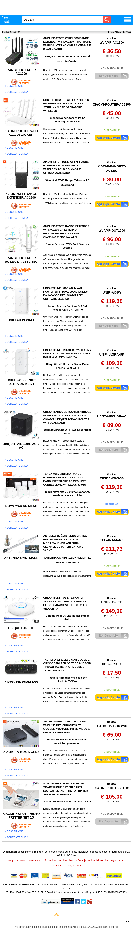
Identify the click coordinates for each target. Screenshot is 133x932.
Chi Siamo (20, 860)
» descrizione (14, 85)
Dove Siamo (34, 860)
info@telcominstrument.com (69, 892)
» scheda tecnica (16, 91)
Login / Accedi (117, 860)
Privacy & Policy (72, 865)
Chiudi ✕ (125, 921)
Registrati (57, 865)
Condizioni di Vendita (96, 860)
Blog (10, 860)
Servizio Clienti (66, 860)
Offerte (79, 860)
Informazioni (49, 860)
